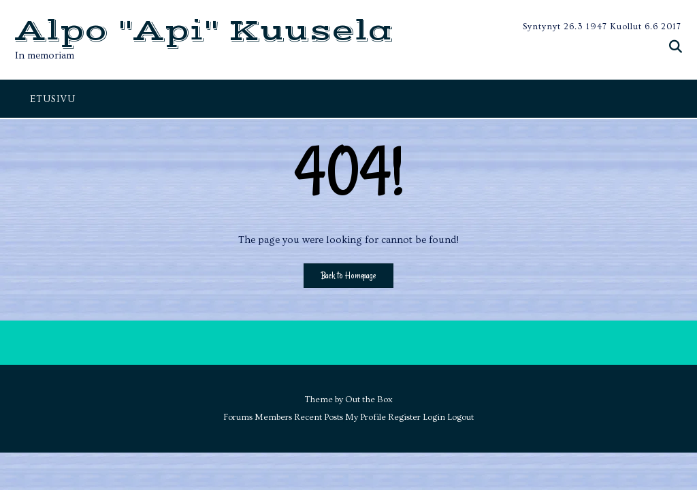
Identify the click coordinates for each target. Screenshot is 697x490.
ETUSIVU (53, 99)
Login (434, 417)
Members (273, 417)
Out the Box (369, 399)
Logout (460, 417)
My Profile (365, 417)
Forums (238, 417)
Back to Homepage (348, 275)
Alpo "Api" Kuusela (204, 31)
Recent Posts (318, 417)
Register (404, 417)
